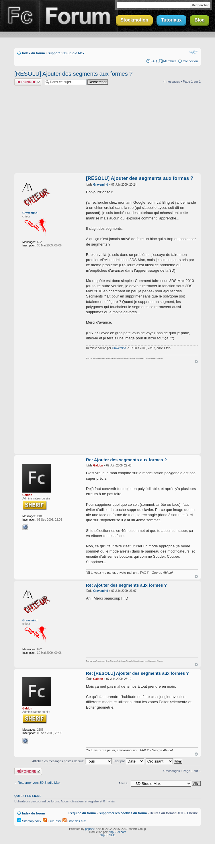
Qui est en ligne (28, 796)
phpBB (89, 829)
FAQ (154, 61)
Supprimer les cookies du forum (123, 813)
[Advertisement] (107, 130)
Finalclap (19, 16)
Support (54, 53)
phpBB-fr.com (117, 832)
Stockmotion (134, 19)
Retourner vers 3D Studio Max (39, 782)
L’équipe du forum (82, 813)
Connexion (190, 61)
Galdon (27, 495)
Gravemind (29, 213)
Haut (196, 361)
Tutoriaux (171, 19)
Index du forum (33, 53)
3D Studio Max (73, 53)
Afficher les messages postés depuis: (72, 761)
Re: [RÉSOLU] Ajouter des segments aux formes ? (137, 673)
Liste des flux (74, 821)
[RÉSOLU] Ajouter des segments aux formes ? (73, 74)
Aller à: (123, 783)
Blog (199, 19)
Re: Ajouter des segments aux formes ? (126, 459)
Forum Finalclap (78, 16)
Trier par (128, 761)
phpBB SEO (107, 835)
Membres (170, 61)
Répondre (28, 81)
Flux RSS (52, 821)
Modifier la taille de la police (193, 52)
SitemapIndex (29, 821)
